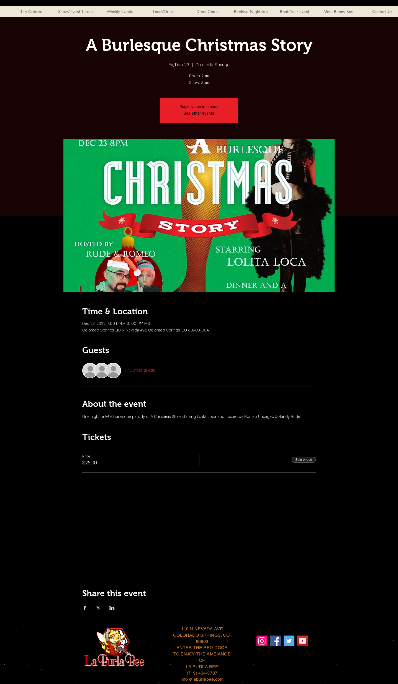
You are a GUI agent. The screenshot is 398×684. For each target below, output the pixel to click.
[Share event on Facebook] (85, 608)
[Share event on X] (98, 608)
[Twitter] (289, 641)
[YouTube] (302, 641)
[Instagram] (261, 641)
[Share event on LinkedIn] (112, 608)
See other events (199, 113)
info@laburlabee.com (202, 679)
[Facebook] (275, 641)
